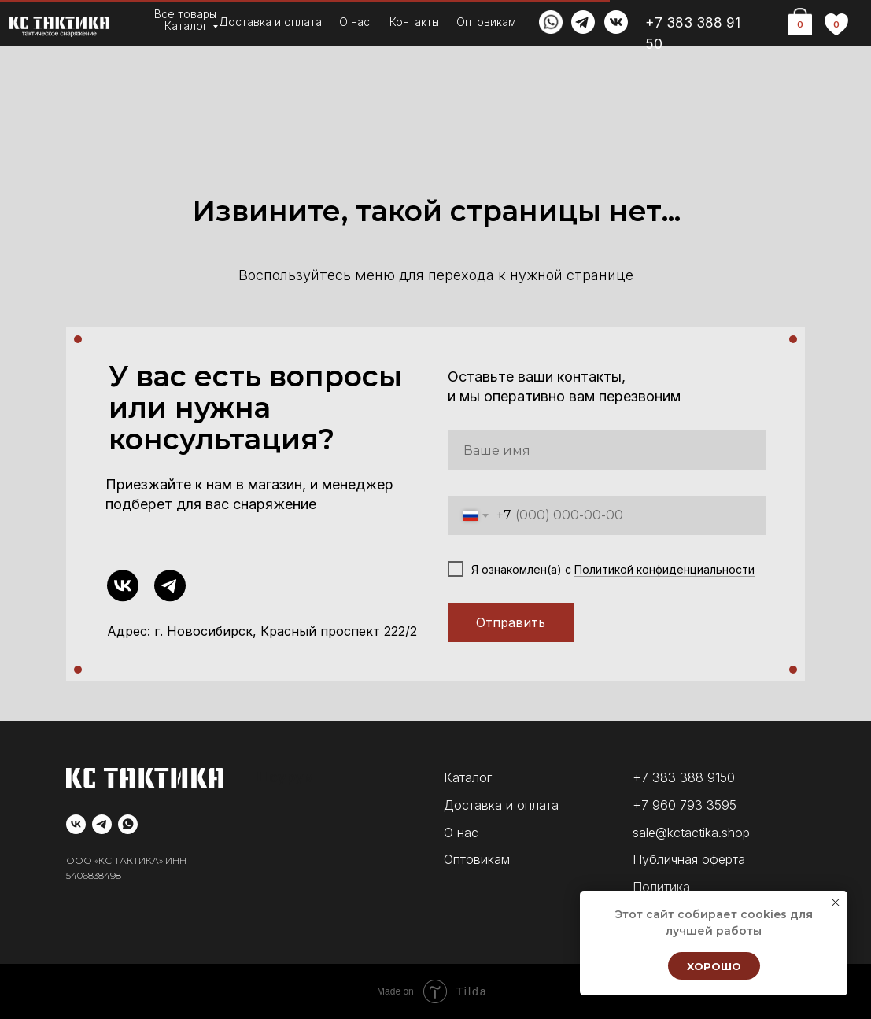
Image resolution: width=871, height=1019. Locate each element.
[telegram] (102, 824)
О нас (354, 22)
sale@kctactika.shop (691, 832)
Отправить (510, 622)
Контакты (414, 22)
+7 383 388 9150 (684, 777)
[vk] (76, 824)
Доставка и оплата (270, 22)
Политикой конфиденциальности (664, 569)
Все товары (185, 14)
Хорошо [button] (714, 966)
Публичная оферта (689, 859)
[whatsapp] (128, 824)
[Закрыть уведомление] (835, 902)
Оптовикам (486, 22)
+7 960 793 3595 (684, 805)
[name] (607, 450)
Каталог (186, 26)
